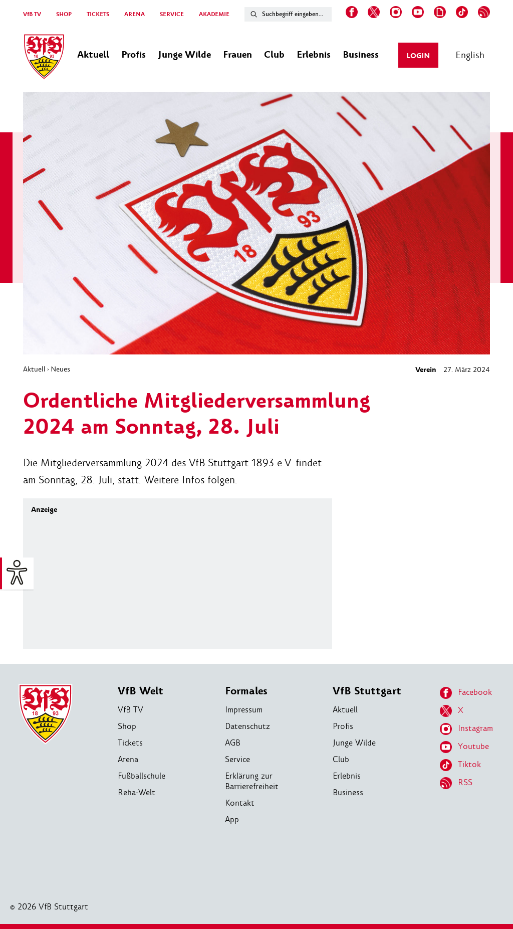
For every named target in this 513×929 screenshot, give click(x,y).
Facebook (466, 693)
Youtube (464, 747)
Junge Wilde (354, 742)
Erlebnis (347, 776)
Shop (127, 726)
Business (348, 792)
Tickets (130, 742)
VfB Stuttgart (367, 691)
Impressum (244, 709)
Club (341, 759)
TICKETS (98, 14)
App (232, 819)
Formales (246, 691)
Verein (425, 369)
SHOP (64, 14)
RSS (456, 783)
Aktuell (34, 369)
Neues (60, 369)
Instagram (466, 729)
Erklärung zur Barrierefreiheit (252, 781)
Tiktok (460, 765)
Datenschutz (247, 726)
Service (237, 759)
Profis (343, 726)
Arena (128, 759)
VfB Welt (140, 691)
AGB (232, 742)
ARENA (134, 14)
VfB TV (32, 14)
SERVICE (172, 14)
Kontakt (239, 803)
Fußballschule (141, 776)
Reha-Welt (136, 792)
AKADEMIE (214, 14)
